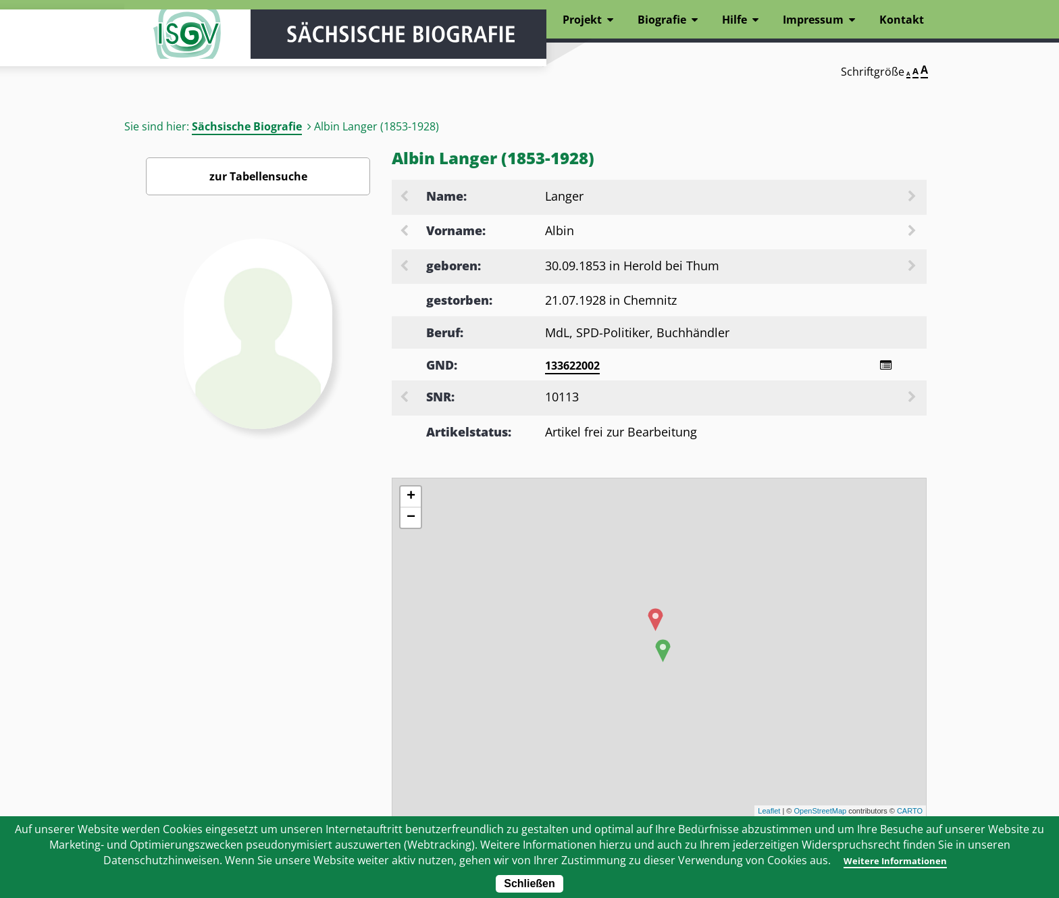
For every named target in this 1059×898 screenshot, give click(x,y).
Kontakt (901, 19)
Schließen (529, 883)
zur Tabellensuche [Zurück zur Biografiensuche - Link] (258, 176)
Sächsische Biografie (247, 126)
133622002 (572, 365)
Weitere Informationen (894, 860)
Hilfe (734, 19)
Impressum (813, 19)
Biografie (662, 19)
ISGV (164, 48)
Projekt (582, 19)
